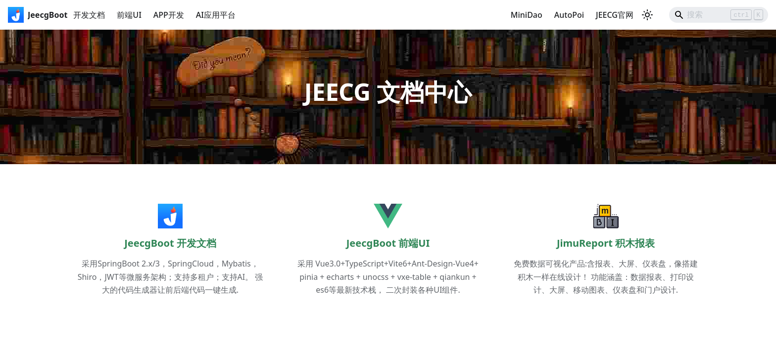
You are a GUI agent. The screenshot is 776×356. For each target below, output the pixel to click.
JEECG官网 (614, 14)
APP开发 (168, 14)
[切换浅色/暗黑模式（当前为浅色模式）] (647, 15)
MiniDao (526, 14)
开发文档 (89, 14)
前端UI (129, 14)
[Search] (718, 15)
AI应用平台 (216, 14)
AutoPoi (569, 14)
